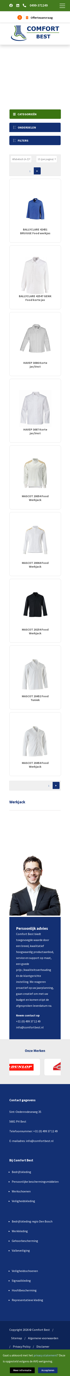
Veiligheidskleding (23, 1201)
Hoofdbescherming (24, 1290)
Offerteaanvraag (39, 17)
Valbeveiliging (21, 1250)
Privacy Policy (21, 1346)
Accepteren (47, 1370)
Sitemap (16, 1338)
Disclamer (42, 1346)
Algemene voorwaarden (43, 1338)
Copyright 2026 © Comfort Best (29, 1330)
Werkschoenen (21, 1191)
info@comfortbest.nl (30, 1027)
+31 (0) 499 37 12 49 (28, 1021)
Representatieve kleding (27, 1300)
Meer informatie (22, 1370)
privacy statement (45, 1355)
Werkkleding (20, 1231)
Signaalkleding (21, 1280)
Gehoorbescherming (25, 1241)
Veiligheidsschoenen (25, 1271)
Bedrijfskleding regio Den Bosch (32, 1221)
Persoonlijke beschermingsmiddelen (35, 1181)
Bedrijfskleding (21, 1172)
